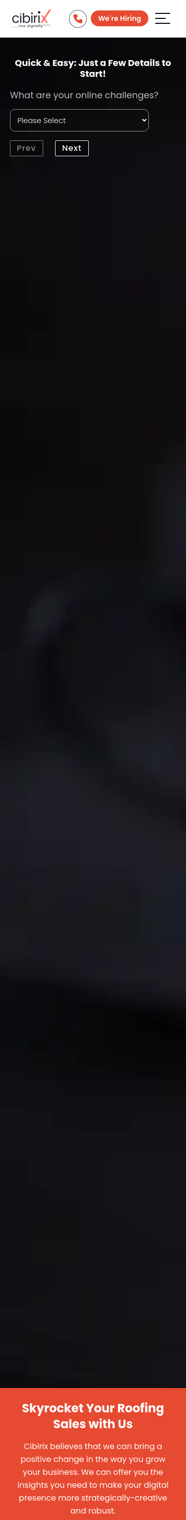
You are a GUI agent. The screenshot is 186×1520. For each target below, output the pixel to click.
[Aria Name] (162, 17)
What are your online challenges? (84, 95)
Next (71, 148)
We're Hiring (119, 18)
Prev (26, 148)
